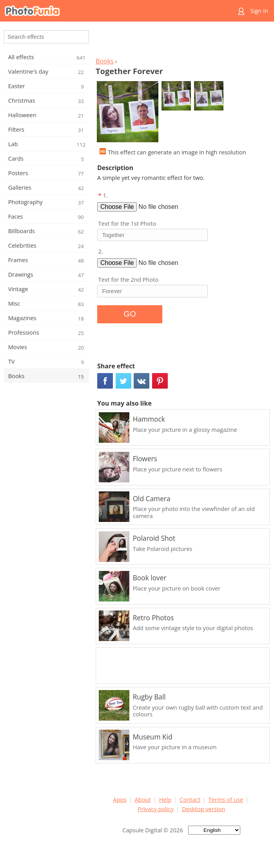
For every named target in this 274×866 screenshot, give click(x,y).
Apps (119, 799)
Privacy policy (156, 809)
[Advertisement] (181, 41)
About (142, 799)
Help (165, 799)
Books (105, 61)
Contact (190, 799)
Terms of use (226, 799)
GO (130, 314)
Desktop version (203, 809)
